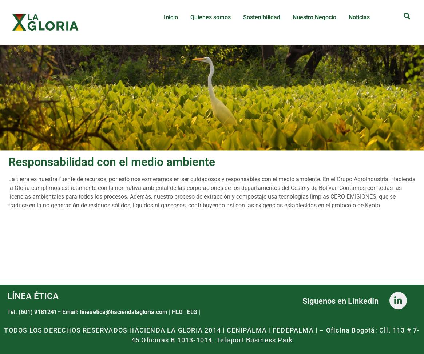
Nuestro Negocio (314, 17)
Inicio (171, 17)
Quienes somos (210, 17)
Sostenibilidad (261, 17)
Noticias (359, 17)
